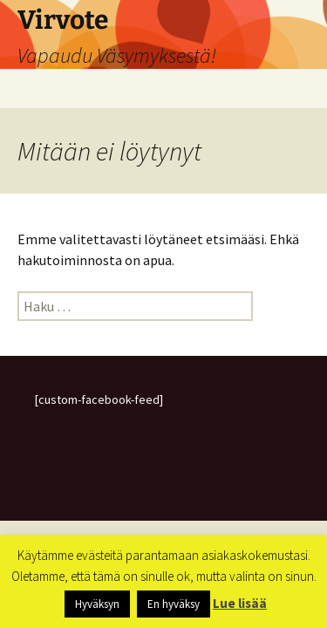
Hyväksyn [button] (97, 604)
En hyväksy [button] (173, 604)
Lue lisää (240, 603)
